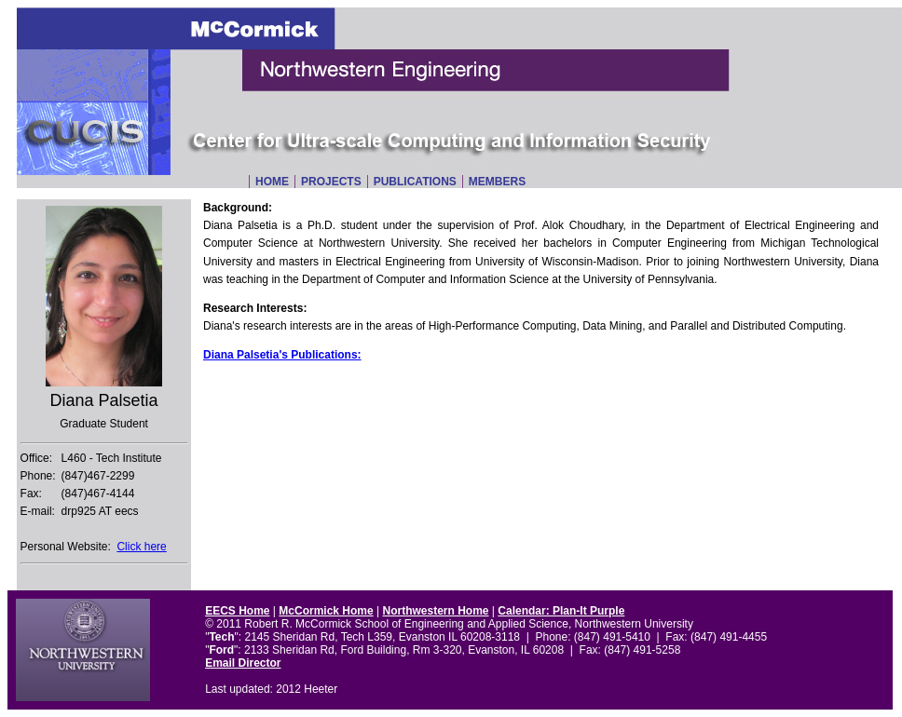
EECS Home (237, 610)
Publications (415, 181)
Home (272, 181)
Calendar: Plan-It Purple (561, 610)
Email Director (242, 663)
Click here (141, 546)
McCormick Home (326, 610)
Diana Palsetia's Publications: (282, 354)
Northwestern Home (435, 610)
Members (497, 181)
